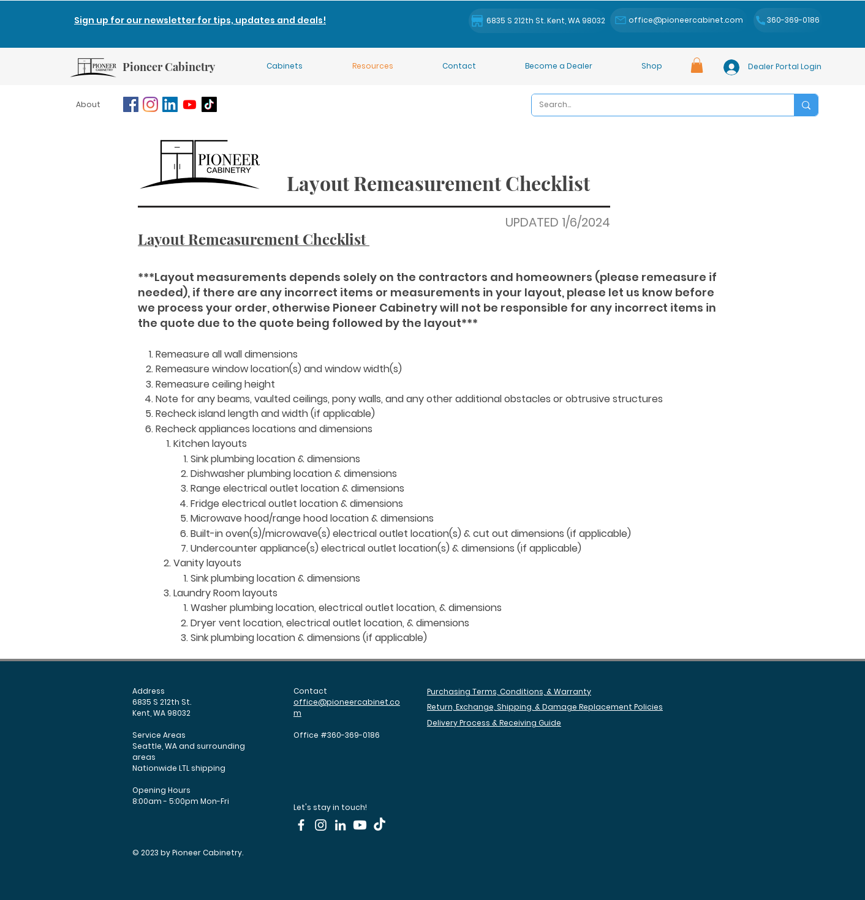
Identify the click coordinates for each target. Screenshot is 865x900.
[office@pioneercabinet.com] (678, 20)
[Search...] (653, 105)
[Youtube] (189, 104)
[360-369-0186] (788, 20)
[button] (200, 20)
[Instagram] (150, 104)
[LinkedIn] (170, 104)
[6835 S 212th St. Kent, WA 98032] (537, 21)
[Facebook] (130, 104)
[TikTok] (209, 104)
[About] (89, 104)
